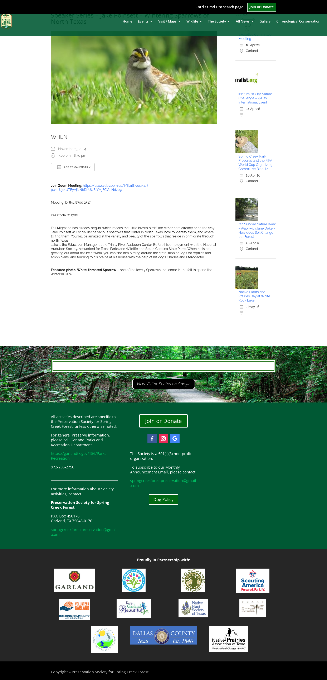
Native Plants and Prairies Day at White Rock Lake (254, 296)
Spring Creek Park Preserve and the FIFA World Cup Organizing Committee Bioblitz (256, 162)
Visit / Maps (167, 22)
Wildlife (192, 22)
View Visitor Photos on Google (163, 384)
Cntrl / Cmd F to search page (219, 7)
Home (127, 22)
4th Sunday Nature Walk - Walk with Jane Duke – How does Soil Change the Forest (257, 230)
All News (243, 22)
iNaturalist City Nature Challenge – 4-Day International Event (255, 98)
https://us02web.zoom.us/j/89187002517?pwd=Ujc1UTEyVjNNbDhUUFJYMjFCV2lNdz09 (99, 188)
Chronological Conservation (298, 22)
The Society (217, 22)
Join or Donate (262, 7)
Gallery (265, 22)
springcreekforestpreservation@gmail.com (84, 532)
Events (143, 22)
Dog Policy (163, 499)
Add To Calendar (72, 167)
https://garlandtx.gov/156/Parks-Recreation (79, 456)
